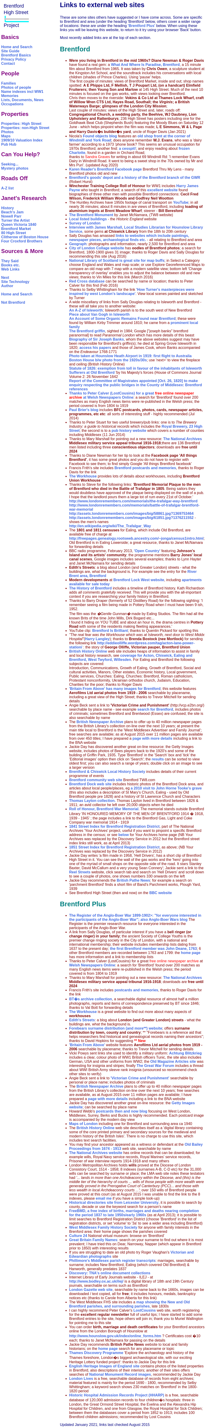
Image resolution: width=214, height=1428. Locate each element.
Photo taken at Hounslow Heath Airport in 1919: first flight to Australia (130, 356)
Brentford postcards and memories (145, 468)
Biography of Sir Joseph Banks (96, 339)
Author (7, 286)
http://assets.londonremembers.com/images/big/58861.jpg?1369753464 (131, 513)
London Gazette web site (91, 1290)
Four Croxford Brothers (21, 241)
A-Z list (7, 188)
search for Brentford (155, 709)
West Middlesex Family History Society (103, 1227)
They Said (10, 261)
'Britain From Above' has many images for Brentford (114, 689)
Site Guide (10, 51)
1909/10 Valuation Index (22, 140)
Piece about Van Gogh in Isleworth (99, 314)
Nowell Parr (11, 216)
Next (5, 278)
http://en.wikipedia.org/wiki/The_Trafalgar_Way (110, 526)
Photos (7, 132)
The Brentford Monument (91, 215)
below (123, 835)
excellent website (162, 190)
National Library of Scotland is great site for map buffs (116, 260)
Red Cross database (87, 281)
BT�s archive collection (90, 999)
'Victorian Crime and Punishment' (139, 1078)
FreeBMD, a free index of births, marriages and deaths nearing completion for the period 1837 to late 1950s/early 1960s (134, 1213)
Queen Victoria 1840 (18, 225)
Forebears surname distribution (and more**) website (115, 1028)
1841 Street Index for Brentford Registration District (114, 826)
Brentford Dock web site (90, 784)
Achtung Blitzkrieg (185, 1053)
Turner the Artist (15, 220)
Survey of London (85, 223)
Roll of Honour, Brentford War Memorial (104, 809)
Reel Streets (80, 872)
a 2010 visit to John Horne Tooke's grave (166, 788)
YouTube (180, 202)
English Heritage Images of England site (104, 1366)
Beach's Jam (12, 212)
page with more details (152, 738)
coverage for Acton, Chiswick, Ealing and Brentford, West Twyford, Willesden (131, 658)
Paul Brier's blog (83, 410)
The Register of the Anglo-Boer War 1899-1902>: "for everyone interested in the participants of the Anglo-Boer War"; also (135, 917)
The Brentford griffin (87, 331)
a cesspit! (127, 148)
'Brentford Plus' (141, 26)
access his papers (95, 348)
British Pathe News (133, 880)
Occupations (12, 104)
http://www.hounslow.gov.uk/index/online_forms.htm (115, 1336)
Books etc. (10, 265)
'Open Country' (147, 551)
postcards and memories (136, 990)
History (7, 208)
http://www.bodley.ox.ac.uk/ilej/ (96, 1281)
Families (8, 83)
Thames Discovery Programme (96, 1353)
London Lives (81, 1379)
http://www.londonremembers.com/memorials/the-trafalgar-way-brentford (133, 501)
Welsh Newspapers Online (110, 397)
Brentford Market (16, 229)
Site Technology (15, 282)
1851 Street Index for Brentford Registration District (114, 847)
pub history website (129, 431)
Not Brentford (13, 302)
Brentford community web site (95, 780)
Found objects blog (100, 136)
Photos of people (16, 87)
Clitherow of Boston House (24, 237)
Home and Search (16, 47)
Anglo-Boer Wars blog (168, 920)
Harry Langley (97, 639)
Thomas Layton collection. (92, 801)
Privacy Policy (13, 59)
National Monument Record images (120, 1374)
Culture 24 (78, 1236)
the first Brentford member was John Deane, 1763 (153, 949)
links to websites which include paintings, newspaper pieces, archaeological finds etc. (129, 238)
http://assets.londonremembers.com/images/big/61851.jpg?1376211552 (131, 518)
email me (103, 1198)
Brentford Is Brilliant (110, 631)
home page (190, 953)
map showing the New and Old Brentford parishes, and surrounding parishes (129, 1304)
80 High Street (13, 233)
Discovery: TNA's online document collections (109, 1273)
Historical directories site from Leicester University (114, 1202)
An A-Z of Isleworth (86, 310)
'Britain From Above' (87, 1045)
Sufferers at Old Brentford (92, 372)
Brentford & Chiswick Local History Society (107, 772)
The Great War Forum (155, 1066)
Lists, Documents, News (22, 100)
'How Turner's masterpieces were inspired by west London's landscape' (131, 292)
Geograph (78, 244)
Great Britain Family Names (93, 1240)
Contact (8, 63)
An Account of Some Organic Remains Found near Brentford (122, 319)
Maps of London (83, 1124)
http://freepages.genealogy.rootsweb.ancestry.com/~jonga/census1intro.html (136, 538)
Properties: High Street (21, 124)
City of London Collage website (96, 248)
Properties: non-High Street (25, 128)
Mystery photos (14, 168)
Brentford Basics (16, 55)
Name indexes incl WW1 (22, 92)
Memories (9, 96)
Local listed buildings (88, 219)
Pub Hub (8, 144)
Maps (6, 136)
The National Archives (182, 439)
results (158, 759)
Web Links (10, 269)
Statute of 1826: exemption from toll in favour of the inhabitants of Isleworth (135, 368)
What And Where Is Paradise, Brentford (145, 65)
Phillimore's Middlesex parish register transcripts (112, 1261)
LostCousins (144, 1310)
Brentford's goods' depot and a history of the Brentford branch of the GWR (134, 178)
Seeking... (9, 164)
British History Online (88, 651)
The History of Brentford (90, 588)
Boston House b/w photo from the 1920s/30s (108, 360)
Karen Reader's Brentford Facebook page (105, 169)
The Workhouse (83, 476)
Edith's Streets (82, 1020)
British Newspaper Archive (100, 722)
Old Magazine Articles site (173, 1061)
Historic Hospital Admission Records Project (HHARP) (116, 1395)
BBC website (160, 893)
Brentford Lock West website (138, 580)
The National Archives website (95, 1153)
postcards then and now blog (121, 1111)
